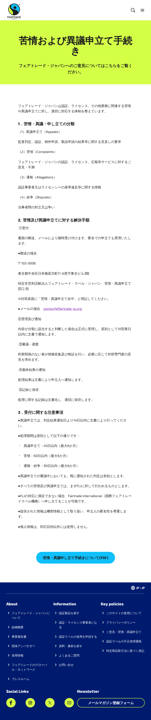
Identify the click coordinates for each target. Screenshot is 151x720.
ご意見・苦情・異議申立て (123, 632)
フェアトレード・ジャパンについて (31, 615)
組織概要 (17, 627)
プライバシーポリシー (121, 622)
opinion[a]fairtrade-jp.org (62, 309)
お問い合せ (66, 664)
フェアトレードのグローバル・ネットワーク (29, 667)
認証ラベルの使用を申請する (78, 636)
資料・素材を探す (70, 646)
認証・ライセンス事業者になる (78, 625)
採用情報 (17, 655)
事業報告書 (19, 636)
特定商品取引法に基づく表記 (125, 650)
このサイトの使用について (123, 613)
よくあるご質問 (69, 655)
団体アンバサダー (23, 646)
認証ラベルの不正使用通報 (123, 641)
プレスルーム (20, 679)
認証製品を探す (69, 613)
